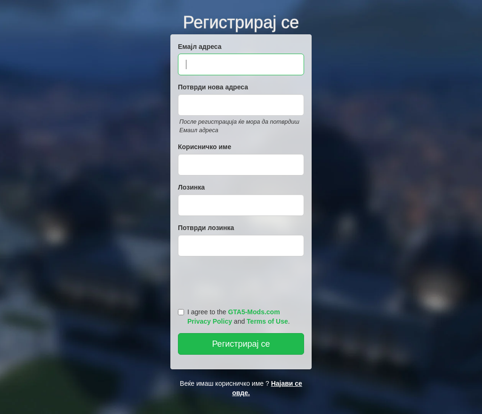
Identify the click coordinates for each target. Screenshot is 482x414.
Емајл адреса (200, 46)
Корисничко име (204, 147)
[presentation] (242, 279)
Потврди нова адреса (213, 87)
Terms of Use (267, 321)
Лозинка (191, 187)
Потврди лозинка (206, 227)
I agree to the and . (234, 316)
